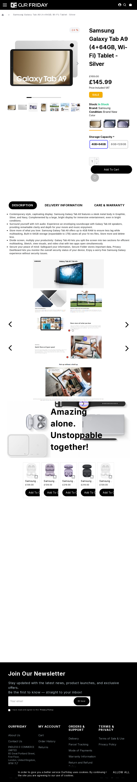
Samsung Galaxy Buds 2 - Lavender (50, 481)
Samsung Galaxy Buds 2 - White (32, 481)
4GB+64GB (99, 144)
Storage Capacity (100, 136)
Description (22, 205)
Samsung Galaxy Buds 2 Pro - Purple (69, 481)
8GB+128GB (118, 144)
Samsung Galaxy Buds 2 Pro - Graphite (88, 481)
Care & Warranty (109, 205)
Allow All (121, 772)
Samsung (104, 108)
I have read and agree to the (31, 710)
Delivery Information (64, 205)
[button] (77, 63)
